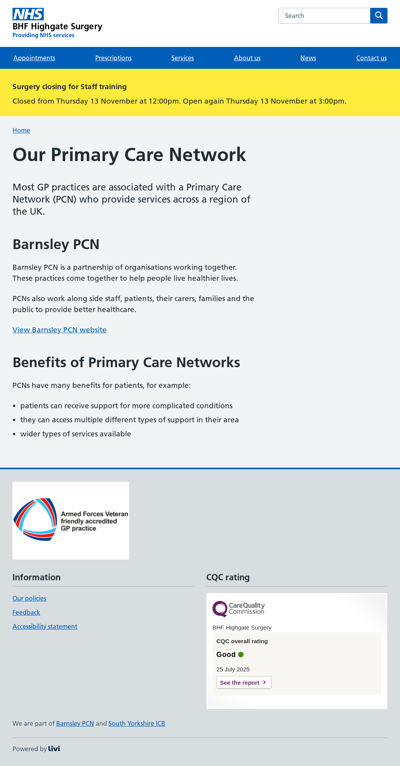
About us (247, 58)
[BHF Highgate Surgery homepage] (57, 23)
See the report (239, 682)
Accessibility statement (44, 626)
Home (21, 130)
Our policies (29, 598)
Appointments (34, 58)
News (308, 58)
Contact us (371, 58)
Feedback (26, 612)
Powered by (36, 749)
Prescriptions (113, 58)
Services (182, 58)
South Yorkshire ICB (137, 723)
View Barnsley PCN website (59, 329)
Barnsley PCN (75, 723)
